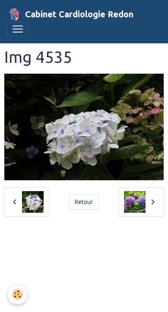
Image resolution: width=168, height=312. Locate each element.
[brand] (70, 14)
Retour (84, 201)
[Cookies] (17, 294)
